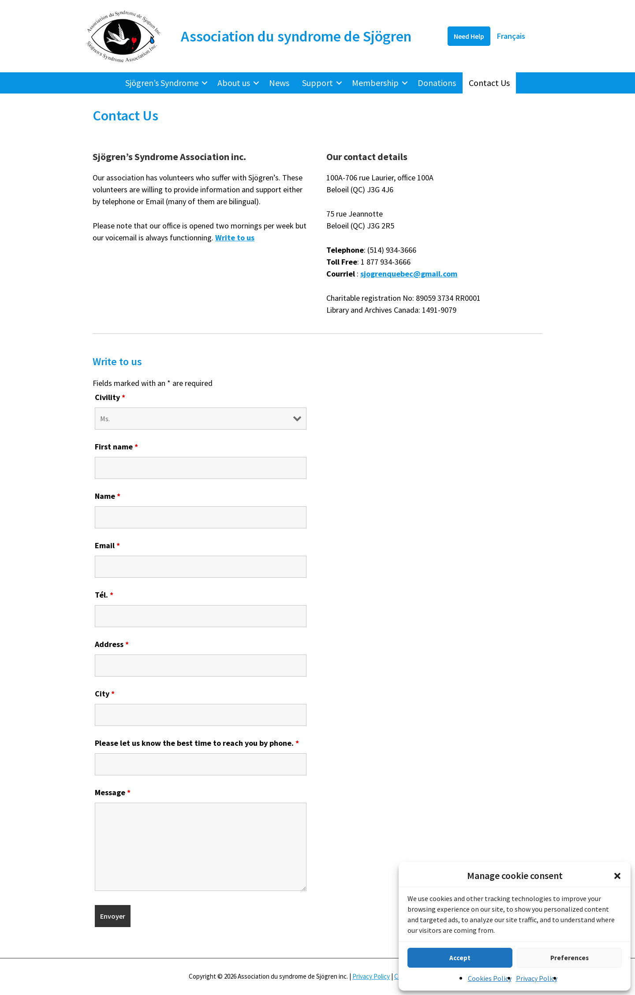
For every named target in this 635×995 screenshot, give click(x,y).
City (105, 693)
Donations (437, 82)
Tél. (104, 595)
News (279, 82)
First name (116, 446)
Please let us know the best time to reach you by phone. (197, 743)
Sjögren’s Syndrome (161, 82)
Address (112, 644)
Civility (110, 397)
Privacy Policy (536, 978)
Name (107, 496)
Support (317, 82)
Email (107, 545)
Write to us (234, 237)
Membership (375, 82)
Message (113, 792)
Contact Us (489, 82)
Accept (460, 958)
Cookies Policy (490, 978)
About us (233, 82)
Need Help (469, 36)
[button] (617, 876)
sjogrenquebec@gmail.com (408, 274)
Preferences (569, 958)
